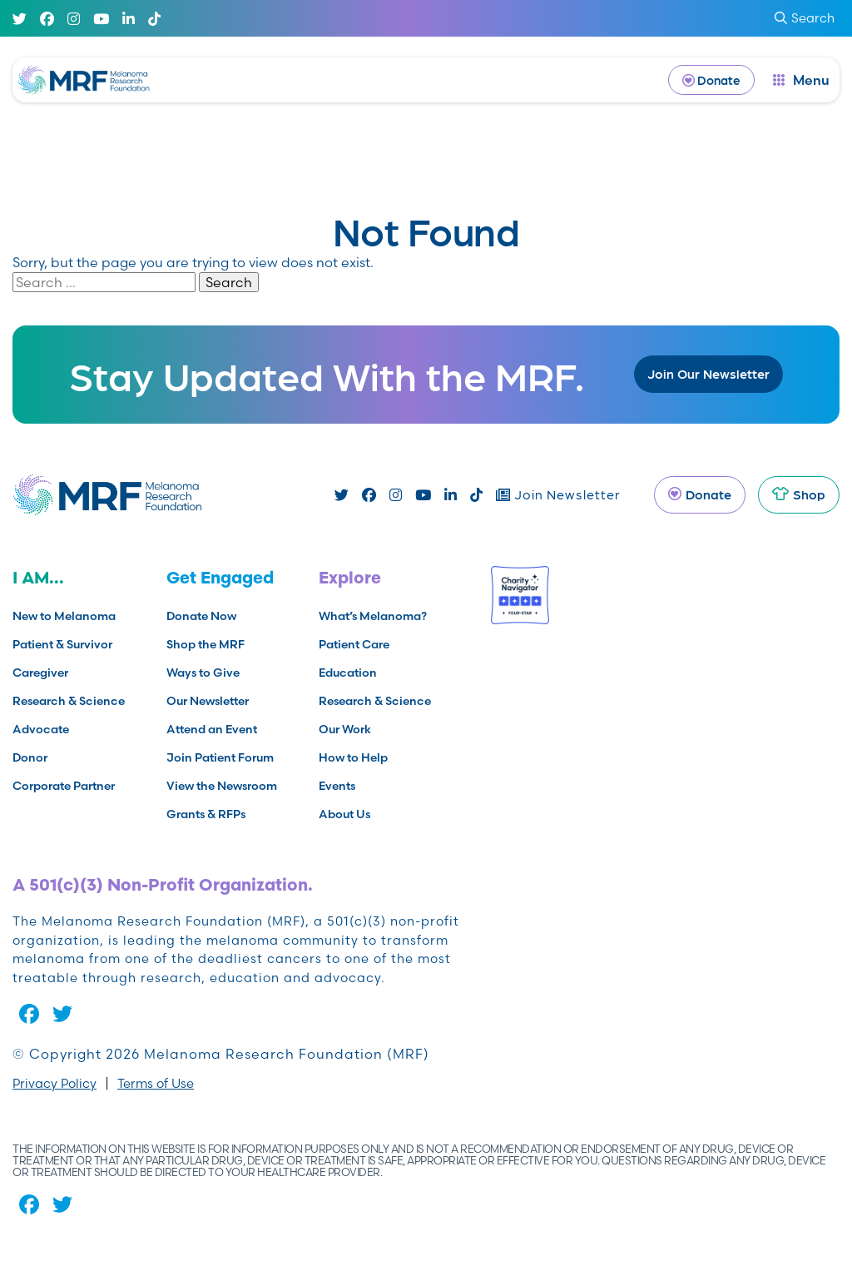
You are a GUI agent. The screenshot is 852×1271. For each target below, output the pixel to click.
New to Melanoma (64, 615)
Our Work (345, 729)
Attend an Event (211, 729)
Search (229, 282)
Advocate (40, 729)
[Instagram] (73, 19)
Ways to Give (203, 672)
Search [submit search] (805, 18)
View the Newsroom (221, 785)
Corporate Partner (63, 785)
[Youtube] (101, 19)
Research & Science (68, 700)
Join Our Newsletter (708, 373)
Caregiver (40, 672)
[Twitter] (19, 19)
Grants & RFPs (205, 814)
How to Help (353, 757)
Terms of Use (155, 1083)
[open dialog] (801, 80)
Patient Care (354, 644)
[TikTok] (154, 19)
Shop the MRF (205, 644)
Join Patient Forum (220, 757)
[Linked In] (128, 19)
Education (348, 672)
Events (337, 785)
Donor (29, 757)
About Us (344, 814)
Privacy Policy (54, 1083)
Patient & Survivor (62, 644)
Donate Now (201, 615)
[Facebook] (47, 19)
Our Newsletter (207, 700)
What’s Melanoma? (373, 615)
